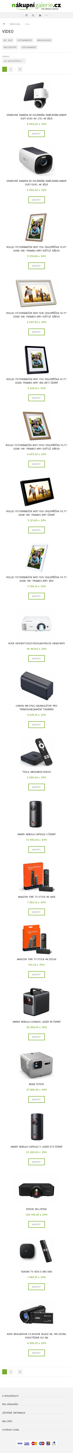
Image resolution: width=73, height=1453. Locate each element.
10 (20, 69)
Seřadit (6, 56)
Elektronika (15, 24)
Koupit (36, 133)
